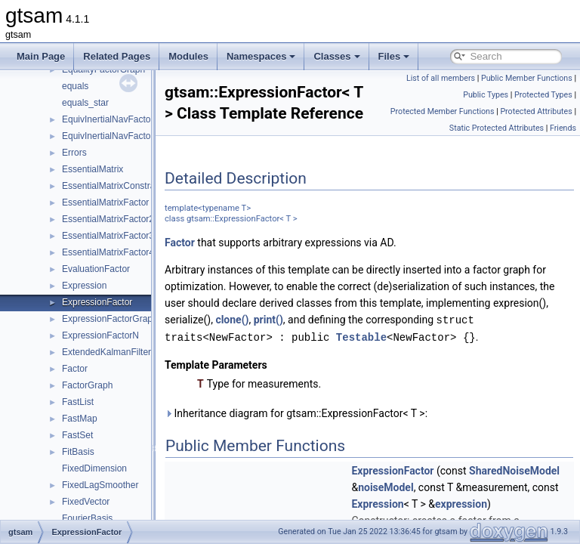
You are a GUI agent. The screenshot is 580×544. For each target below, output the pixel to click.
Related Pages (116, 56)
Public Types (485, 95)
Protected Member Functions (442, 111)
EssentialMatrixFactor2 (108, 219)
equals (75, 86)
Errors (74, 152)
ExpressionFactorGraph (110, 319)
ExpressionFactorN (100, 335)
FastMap (79, 418)
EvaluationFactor (96, 269)
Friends (563, 128)
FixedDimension (94, 468)
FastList (78, 402)
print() (431, 375)
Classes (336, 56)
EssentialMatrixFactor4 (108, 252)
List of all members (440, 78)
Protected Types (543, 95)
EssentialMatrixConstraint (113, 186)
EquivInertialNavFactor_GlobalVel (129, 119)
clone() (395, 375)
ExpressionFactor (97, 302)
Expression (84, 285)
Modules (188, 56)
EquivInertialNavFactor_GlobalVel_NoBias (147, 136)
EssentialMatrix (92, 169)
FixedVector (86, 501)
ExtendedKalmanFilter (106, 352)
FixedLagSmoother (100, 485)
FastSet (77, 435)
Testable (227, 407)
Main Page (41, 56)
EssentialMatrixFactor (105, 202)
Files (394, 56)
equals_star (85, 102)
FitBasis (78, 452)
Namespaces (261, 56)
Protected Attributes (536, 111)
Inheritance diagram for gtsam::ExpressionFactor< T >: (333, 484)
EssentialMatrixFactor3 (108, 235)
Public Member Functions (526, 78)
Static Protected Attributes (496, 128)
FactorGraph (87, 385)
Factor (75, 368)
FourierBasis (87, 518)
